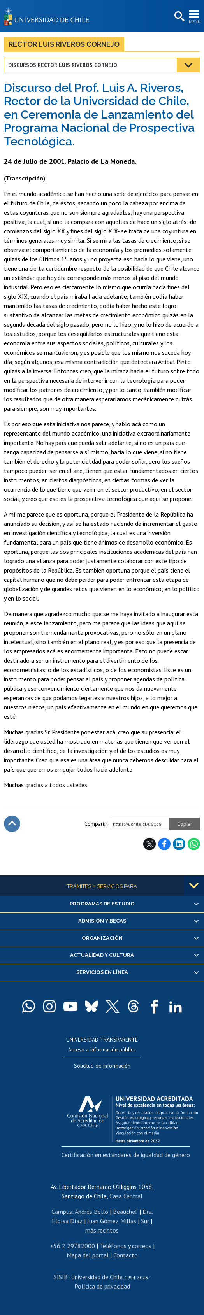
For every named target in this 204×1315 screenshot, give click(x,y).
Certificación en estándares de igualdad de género (126, 1155)
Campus (61, 1211)
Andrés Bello (91, 1211)
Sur (145, 1221)
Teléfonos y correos (125, 1246)
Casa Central (125, 1196)
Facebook (164, 844)
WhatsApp (194, 844)
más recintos (102, 1230)
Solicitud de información (102, 1065)
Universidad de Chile (97, 1277)
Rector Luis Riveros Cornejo (64, 44)
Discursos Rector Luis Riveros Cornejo (62, 64)
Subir (12, 824)
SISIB (61, 1277)
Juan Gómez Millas (111, 1221)
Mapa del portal (88, 1255)
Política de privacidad (102, 1286)
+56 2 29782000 (72, 1246)
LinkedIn (179, 843)
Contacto (125, 1255)
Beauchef (125, 1211)
